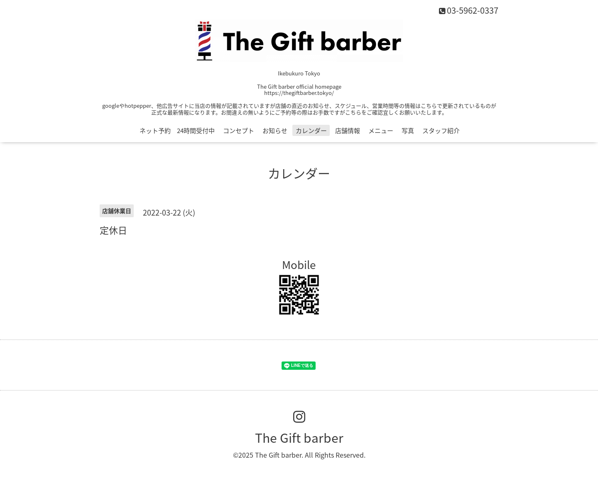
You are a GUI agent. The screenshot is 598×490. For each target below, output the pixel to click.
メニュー (380, 130)
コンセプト (238, 130)
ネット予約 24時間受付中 (177, 130)
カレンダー (311, 130)
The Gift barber (299, 437)
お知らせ (274, 130)
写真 (408, 130)
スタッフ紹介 (441, 130)
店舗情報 (347, 130)
